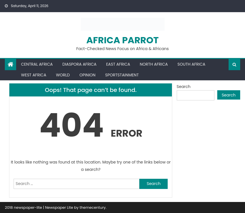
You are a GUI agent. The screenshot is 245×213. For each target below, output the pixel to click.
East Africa (118, 64)
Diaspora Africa (79, 64)
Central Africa (37, 64)
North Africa (154, 64)
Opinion (88, 75)
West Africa (33, 75)
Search (184, 86)
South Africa (191, 64)
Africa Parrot (122, 40)
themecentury (93, 207)
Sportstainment (122, 75)
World (63, 75)
